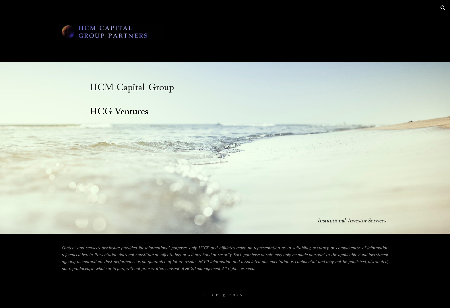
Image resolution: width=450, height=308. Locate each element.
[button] (443, 8)
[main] (239, 148)
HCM (102, 87)
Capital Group (145, 87)
